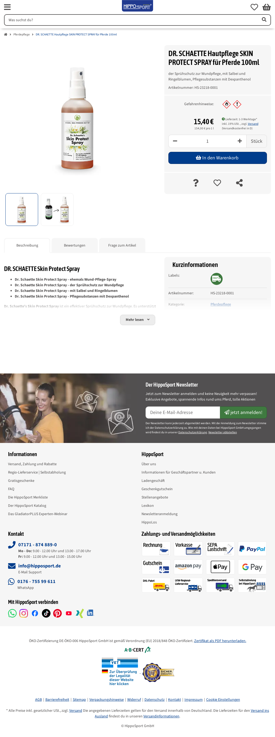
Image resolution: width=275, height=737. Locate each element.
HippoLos (149, 522)
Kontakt (174, 699)
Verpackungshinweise (106, 699)
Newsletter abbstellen (222, 432)
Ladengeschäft (153, 480)
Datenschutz (154, 699)
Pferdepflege (21, 34)
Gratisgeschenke (21, 480)
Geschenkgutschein (157, 489)
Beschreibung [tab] (27, 245)
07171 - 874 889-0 (37, 544)
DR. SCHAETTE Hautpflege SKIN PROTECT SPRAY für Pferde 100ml (76, 34)
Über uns (149, 464)
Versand (253, 124)
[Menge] (207, 141)
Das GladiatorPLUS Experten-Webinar (37, 514)
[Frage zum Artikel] (195, 183)
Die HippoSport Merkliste (28, 497)
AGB (38, 699)
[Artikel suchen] (263, 20)
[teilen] (239, 183)
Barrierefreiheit (57, 699)
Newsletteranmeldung (160, 514)
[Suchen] (130, 20)
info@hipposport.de (39, 566)
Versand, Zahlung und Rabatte (32, 464)
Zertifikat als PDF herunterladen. (220, 641)
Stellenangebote (155, 497)
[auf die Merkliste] (217, 183)
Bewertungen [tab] (74, 245)
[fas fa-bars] (7, 7)
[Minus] (175, 141)
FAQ (11, 489)
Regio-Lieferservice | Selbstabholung (37, 472)
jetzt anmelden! (243, 412)
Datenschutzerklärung (192, 432)
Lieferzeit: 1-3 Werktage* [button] (239, 119)
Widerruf (134, 699)
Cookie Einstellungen (223, 699)
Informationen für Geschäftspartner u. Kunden (179, 472)
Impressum (193, 699)
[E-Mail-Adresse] (183, 412)
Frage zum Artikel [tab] (122, 245)
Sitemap (79, 699)
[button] (254, 7)
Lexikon (148, 505)
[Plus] (240, 141)
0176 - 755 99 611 (36, 581)
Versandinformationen (161, 716)
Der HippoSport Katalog (27, 505)
